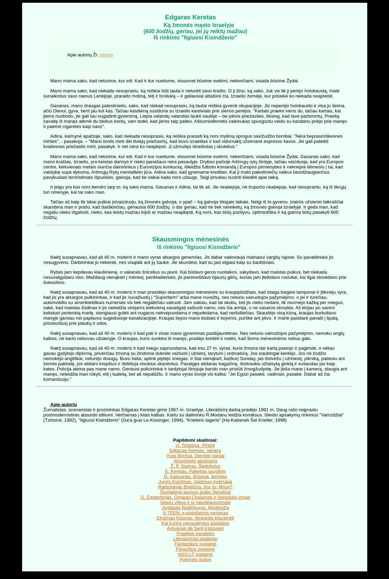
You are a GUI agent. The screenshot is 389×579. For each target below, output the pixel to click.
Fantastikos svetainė (195, 543)
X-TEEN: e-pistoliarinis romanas (195, 512)
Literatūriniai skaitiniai (195, 538)
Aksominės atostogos (195, 460)
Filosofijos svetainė (195, 549)
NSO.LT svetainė (195, 554)
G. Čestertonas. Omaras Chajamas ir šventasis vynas (195, 497)
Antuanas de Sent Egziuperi (195, 528)
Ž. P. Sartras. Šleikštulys (195, 466)
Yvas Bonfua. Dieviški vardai (195, 455)
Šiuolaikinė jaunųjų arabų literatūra (195, 492)
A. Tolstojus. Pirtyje (195, 445)
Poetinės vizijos (195, 559)
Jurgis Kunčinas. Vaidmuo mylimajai (195, 481)
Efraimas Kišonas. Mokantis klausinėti (195, 518)
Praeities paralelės (196, 533)
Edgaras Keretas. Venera (195, 450)
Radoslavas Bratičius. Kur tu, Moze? (195, 486)
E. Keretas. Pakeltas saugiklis (195, 471)
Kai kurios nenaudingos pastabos (195, 523)
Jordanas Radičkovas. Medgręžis (195, 507)
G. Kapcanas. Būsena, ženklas (195, 476)
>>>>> (106, 54)
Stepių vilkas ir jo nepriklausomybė (195, 502)
